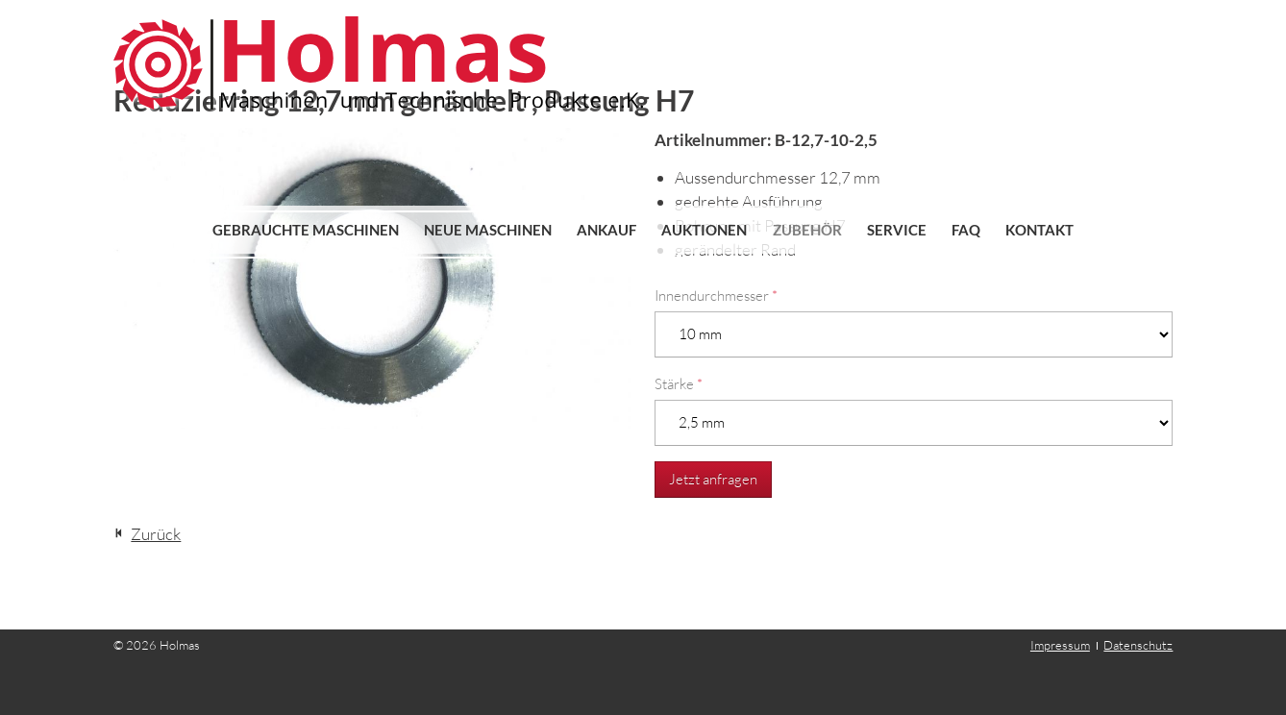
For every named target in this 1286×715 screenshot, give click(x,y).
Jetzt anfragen (713, 479)
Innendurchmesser (716, 295)
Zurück (156, 534)
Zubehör (807, 229)
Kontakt (1039, 229)
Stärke (678, 384)
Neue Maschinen (488, 229)
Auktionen (704, 229)
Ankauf (606, 229)
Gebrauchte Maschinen (305, 229)
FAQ (966, 229)
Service (897, 229)
